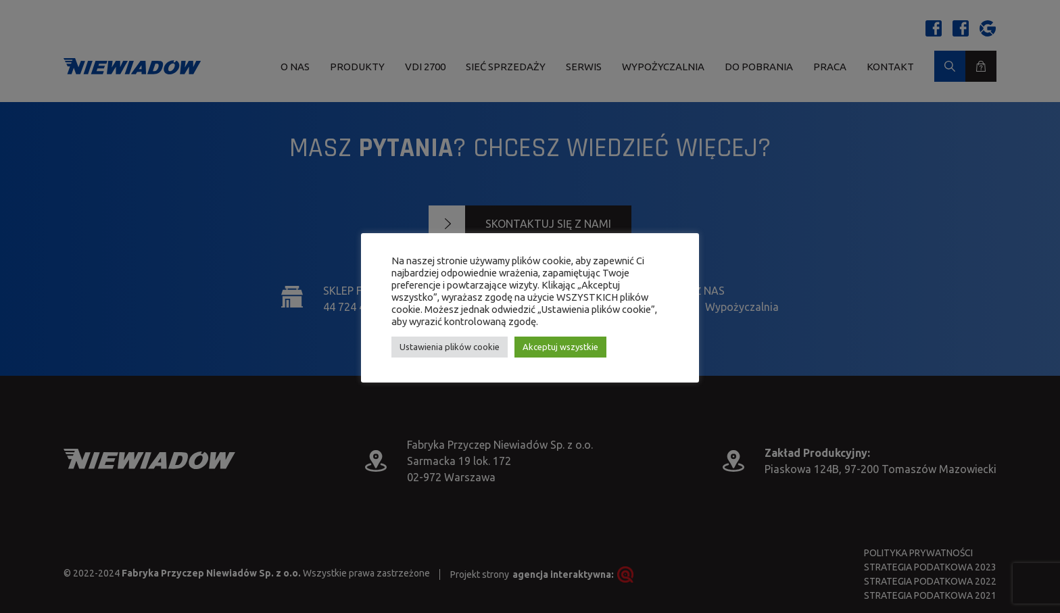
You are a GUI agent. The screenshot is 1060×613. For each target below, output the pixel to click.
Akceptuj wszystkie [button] (560, 346)
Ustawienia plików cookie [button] (450, 346)
